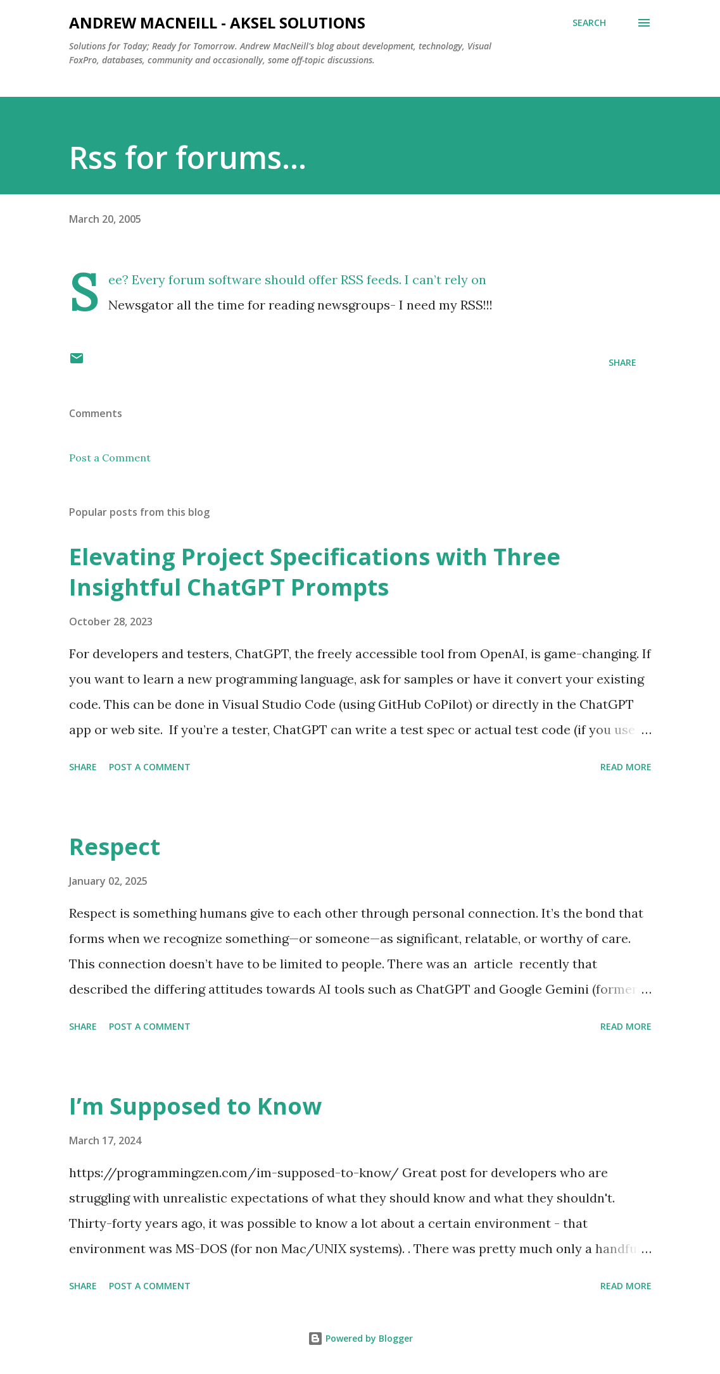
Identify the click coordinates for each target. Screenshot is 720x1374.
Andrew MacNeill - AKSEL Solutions (217, 22)
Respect (114, 846)
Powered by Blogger (360, 1338)
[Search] (589, 22)
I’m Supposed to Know (195, 1105)
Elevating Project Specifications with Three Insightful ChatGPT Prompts (314, 572)
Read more (626, 767)
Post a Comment (110, 457)
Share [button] (622, 362)
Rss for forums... (187, 157)
